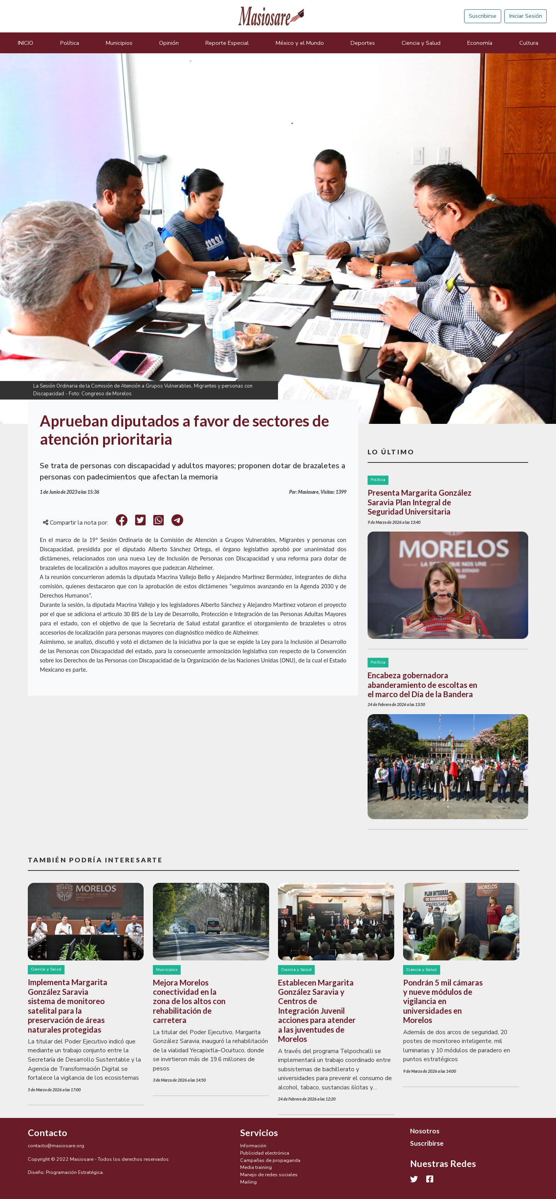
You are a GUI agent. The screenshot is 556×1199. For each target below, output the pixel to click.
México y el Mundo (300, 43)
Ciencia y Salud (421, 43)
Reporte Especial (227, 43)
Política (69, 43)
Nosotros (424, 1131)
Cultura (528, 43)
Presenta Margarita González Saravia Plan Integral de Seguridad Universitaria (419, 502)
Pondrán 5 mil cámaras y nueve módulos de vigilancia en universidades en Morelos (443, 1001)
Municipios (119, 43)
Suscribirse (482, 16)
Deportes (363, 43)
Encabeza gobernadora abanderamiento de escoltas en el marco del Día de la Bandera (422, 685)
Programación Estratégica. (75, 1172)
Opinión (169, 43)
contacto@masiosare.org (56, 1145)
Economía (479, 43)
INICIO (25, 43)
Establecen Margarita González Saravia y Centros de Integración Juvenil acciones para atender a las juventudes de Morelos (317, 1011)
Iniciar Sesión (525, 16)
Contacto (47, 1132)
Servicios (259, 1132)
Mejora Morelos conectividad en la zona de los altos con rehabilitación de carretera (189, 1001)
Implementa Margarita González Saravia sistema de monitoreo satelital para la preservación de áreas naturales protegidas (67, 1005)
